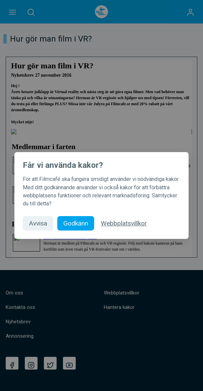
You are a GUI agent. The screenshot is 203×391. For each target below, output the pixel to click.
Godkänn (75, 223)
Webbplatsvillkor (124, 223)
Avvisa (38, 223)
